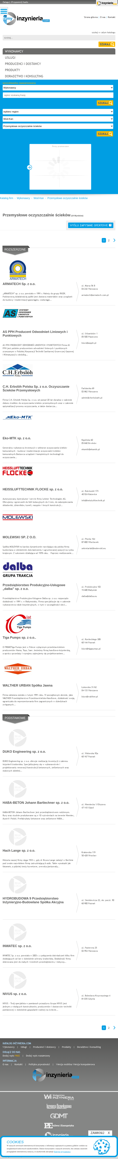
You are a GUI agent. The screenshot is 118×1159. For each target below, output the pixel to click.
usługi (10, 58)
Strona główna (91, 17)
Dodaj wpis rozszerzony (38, 1055)
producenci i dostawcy (23, 64)
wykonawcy (14, 51)
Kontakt (111, 17)
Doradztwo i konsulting (89, 1047)
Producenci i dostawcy (44, 1047)
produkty (12, 70)
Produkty (66, 1047)
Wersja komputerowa (84, 1064)
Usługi (24, 1047)
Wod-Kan (39, 198)
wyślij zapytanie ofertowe (90, 225)
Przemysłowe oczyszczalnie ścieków (67, 198)
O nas (102, 17)
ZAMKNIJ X (100, 1133)
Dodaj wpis (11, 1055)
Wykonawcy (23, 198)
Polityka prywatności (39, 1064)
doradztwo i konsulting (24, 76)
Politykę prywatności (62, 1151)
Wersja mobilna (64, 1064)
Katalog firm (6, 198)
